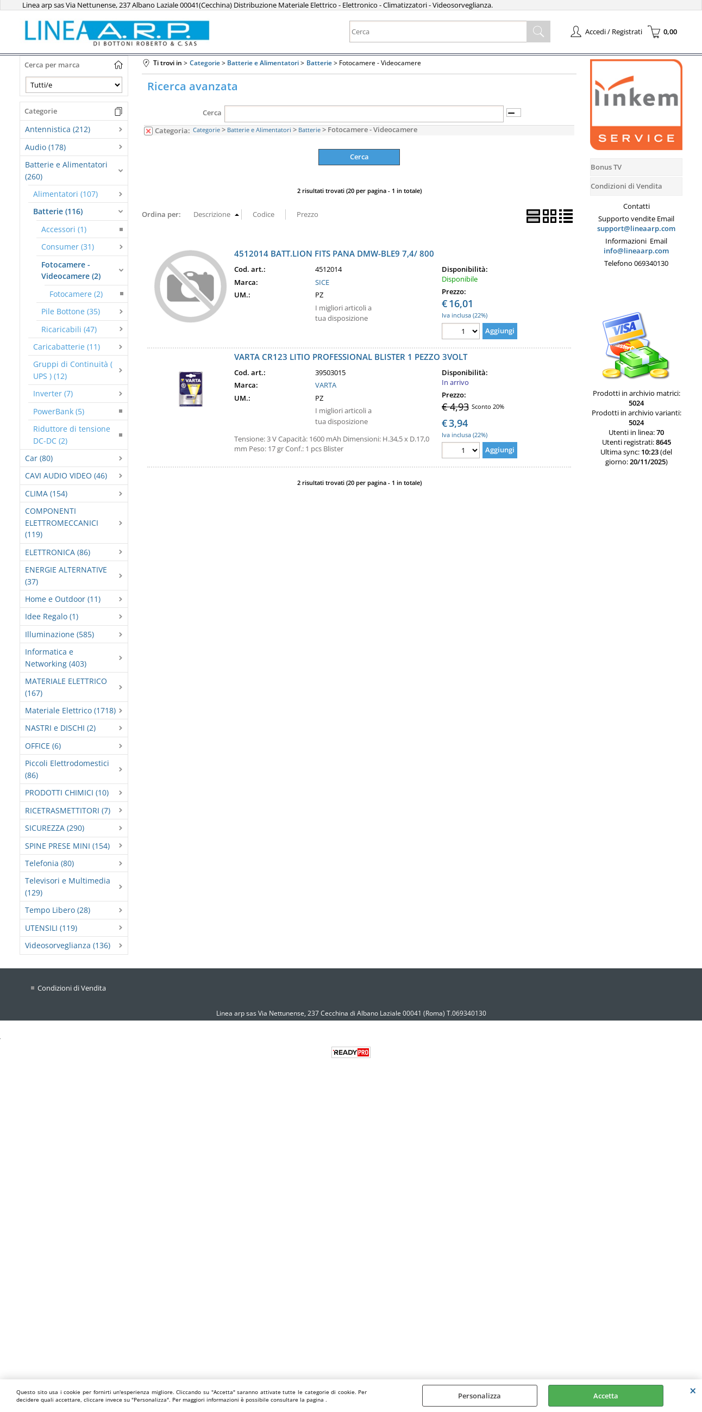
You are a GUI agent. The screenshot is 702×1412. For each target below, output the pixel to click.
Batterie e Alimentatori (259, 130)
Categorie (206, 130)
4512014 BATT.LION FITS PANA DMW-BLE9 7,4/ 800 (334, 253)
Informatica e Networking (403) (55, 657)
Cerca (212, 112)
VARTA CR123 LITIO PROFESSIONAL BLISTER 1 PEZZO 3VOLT (350, 356)
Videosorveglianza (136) (67, 945)
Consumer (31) (67, 246)
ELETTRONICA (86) (57, 552)
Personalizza (479, 1396)
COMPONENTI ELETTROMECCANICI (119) (61, 522)
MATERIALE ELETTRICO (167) (66, 687)
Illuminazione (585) (59, 634)
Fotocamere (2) (76, 294)
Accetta (605, 1396)
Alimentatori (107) (65, 194)
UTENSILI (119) (51, 928)
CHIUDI (693, 1390)
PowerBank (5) (58, 411)
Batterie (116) (58, 211)
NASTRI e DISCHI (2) (60, 728)
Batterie (309, 130)
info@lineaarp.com (636, 251)
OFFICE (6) (43, 746)
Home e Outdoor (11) (63, 599)
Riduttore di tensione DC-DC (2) (71, 434)
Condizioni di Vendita (71, 988)
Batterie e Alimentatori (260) (66, 170)
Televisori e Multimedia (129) (67, 886)
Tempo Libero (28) (57, 910)
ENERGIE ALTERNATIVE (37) (66, 575)
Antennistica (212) (57, 129)
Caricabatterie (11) (66, 346)
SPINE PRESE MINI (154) (67, 846)
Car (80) (39, 458)
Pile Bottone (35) (70, 311)
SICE (322, 282)
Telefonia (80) (49, 863)
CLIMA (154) (46, 493)
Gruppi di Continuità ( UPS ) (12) (72, 370)
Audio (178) (45, 147)
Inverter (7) (53, 393)
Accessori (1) (63, 229)
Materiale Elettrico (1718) (70, 710)
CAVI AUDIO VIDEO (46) (66, 475)
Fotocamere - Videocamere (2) (71, 270)
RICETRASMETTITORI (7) (67, 810)
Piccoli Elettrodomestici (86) (67, 769)
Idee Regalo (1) (51, 616)
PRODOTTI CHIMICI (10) (67, 792)
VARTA (325, 385)
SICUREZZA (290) (54, 828)
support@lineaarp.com (636, 228)
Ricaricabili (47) (69, 329)
